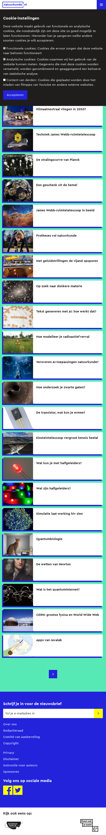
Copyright (11, 743)
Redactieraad (13, 730)
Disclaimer (11, 759)
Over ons (10, 724)
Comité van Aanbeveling (21, 737)
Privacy (8, 753)
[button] (101, 4)
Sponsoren (11, 772)
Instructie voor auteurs (20, 765)
